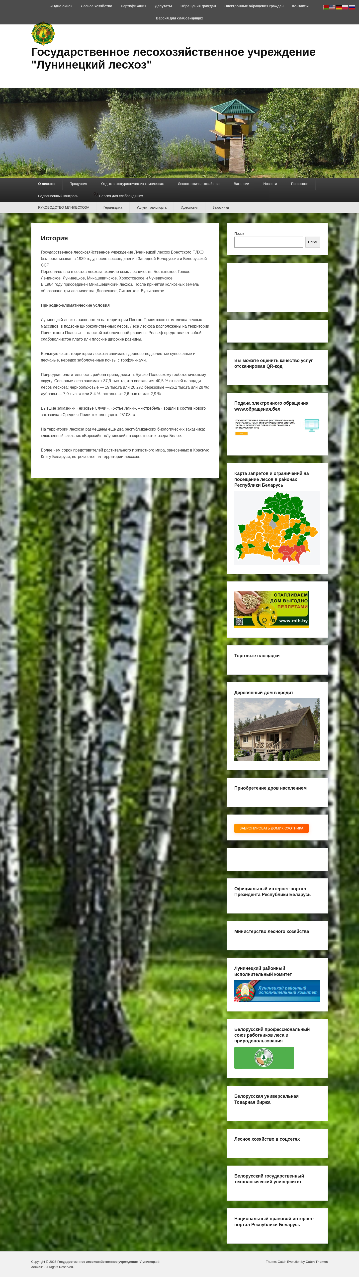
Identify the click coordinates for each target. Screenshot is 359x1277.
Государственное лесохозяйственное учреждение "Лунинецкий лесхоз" (173, 58)
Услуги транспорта (152, 207)
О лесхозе (46, 184)
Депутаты (163, 6)
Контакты (300, 6)
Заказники (220, 207)
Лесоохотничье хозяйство (199, 184)
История (54, 238)
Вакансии (241, 184)
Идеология (189, 207)
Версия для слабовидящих (179, 18)
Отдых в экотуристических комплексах (132, 184)
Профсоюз (299, 184)
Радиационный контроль (58, 196)
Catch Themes (317, 1262)
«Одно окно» (61, 6)
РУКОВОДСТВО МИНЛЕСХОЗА (63, 207)
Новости (270, 184)
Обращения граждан (198, 6)
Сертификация (134, 6)
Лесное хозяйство (96, 6)
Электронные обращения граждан (253, 6)
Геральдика (112, 207)
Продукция (78, 184)
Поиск (239, 234)
